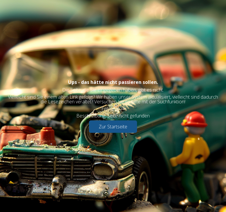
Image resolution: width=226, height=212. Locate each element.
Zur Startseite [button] (113, 126)
